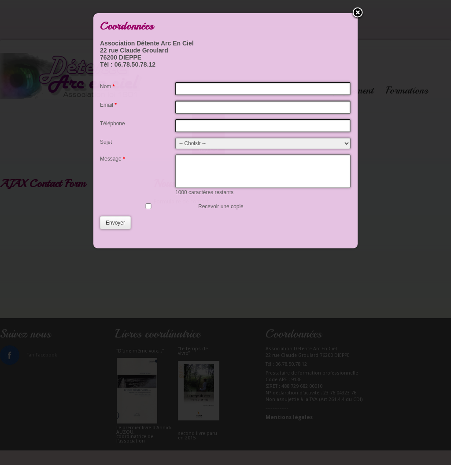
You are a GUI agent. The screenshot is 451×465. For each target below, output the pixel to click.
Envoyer (115, 229)
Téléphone (112, 123)
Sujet (106, 142)
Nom (107, 86)
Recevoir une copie (221, 213)
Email (108, 105)
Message (112, 159)
